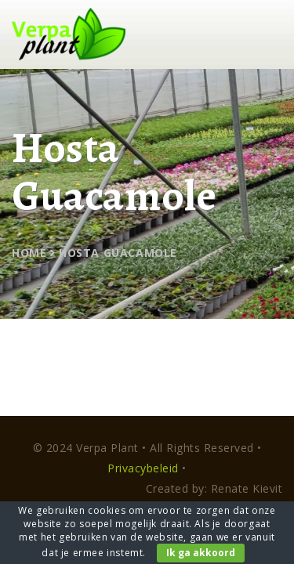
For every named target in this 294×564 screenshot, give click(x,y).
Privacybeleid (143, 468)
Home (29, 252)
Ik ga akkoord (200, 552)
